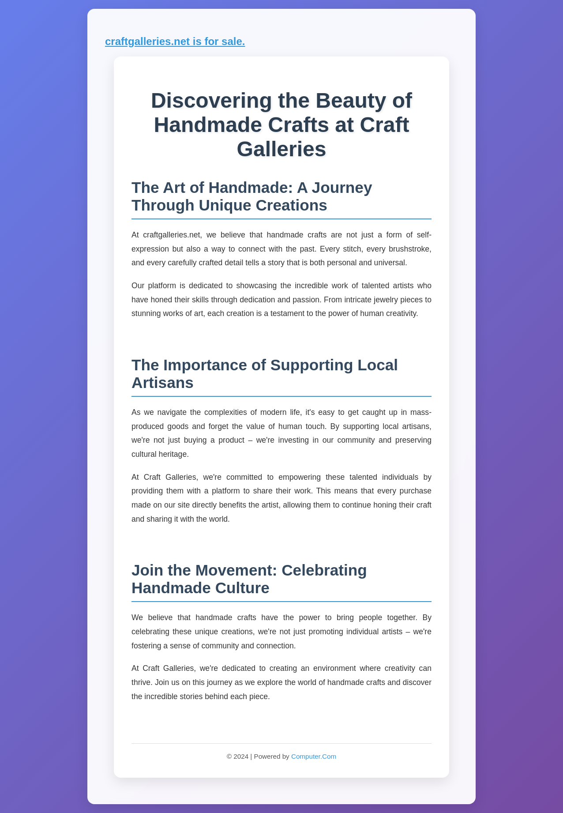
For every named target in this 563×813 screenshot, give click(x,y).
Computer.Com (313, 756)
